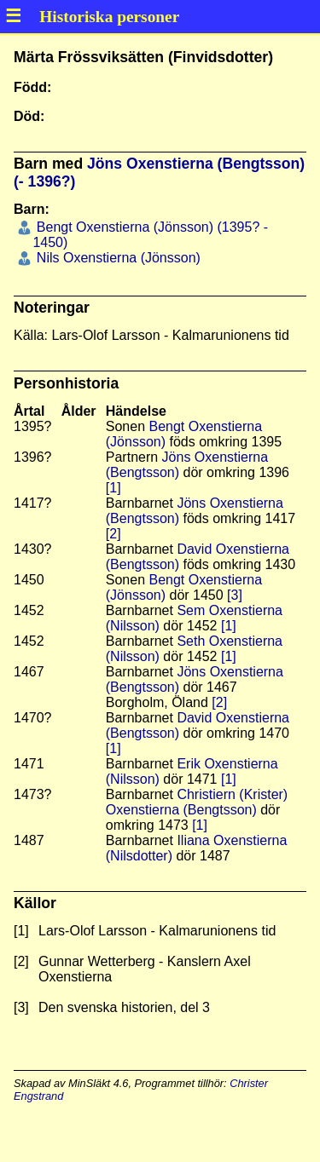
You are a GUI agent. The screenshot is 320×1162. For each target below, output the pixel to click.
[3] (234, 595)
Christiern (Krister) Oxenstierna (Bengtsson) (197, 802)
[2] (113, 533)
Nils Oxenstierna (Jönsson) (116, 257)
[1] (113, 487)
